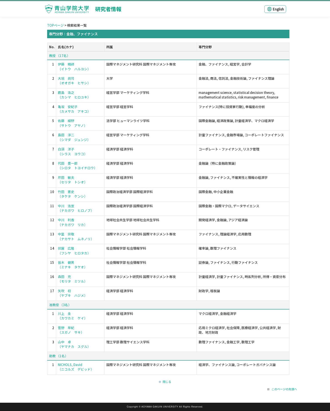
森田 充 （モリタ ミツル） (72, 278)
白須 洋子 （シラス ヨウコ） (72, 151)
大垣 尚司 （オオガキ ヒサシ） (74, 80)
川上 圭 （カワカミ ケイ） (72, 315)
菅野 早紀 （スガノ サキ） (71, 330)
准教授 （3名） (60, 304)
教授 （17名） (59, 55)
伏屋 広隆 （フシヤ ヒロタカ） (74, 250)
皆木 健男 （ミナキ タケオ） (72, 264)
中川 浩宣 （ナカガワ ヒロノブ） (76, 208)
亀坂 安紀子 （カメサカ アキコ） (74, 109)
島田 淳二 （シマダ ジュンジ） (74, 137)
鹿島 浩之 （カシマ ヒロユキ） (74, 94)
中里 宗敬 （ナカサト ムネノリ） (76, 236)
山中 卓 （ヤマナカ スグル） (74, 344)
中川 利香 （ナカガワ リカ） (72, 222)
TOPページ (55, 25)
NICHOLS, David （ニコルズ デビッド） (76, 366)
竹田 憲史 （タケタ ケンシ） (72, 194)
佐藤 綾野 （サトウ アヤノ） (72, 123)
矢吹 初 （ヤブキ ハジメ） (72, 293)
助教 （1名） (58, 356)
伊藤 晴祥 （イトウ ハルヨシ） (74, 66)
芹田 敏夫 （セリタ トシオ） (72, 179)
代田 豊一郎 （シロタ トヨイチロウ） (77, 165)
